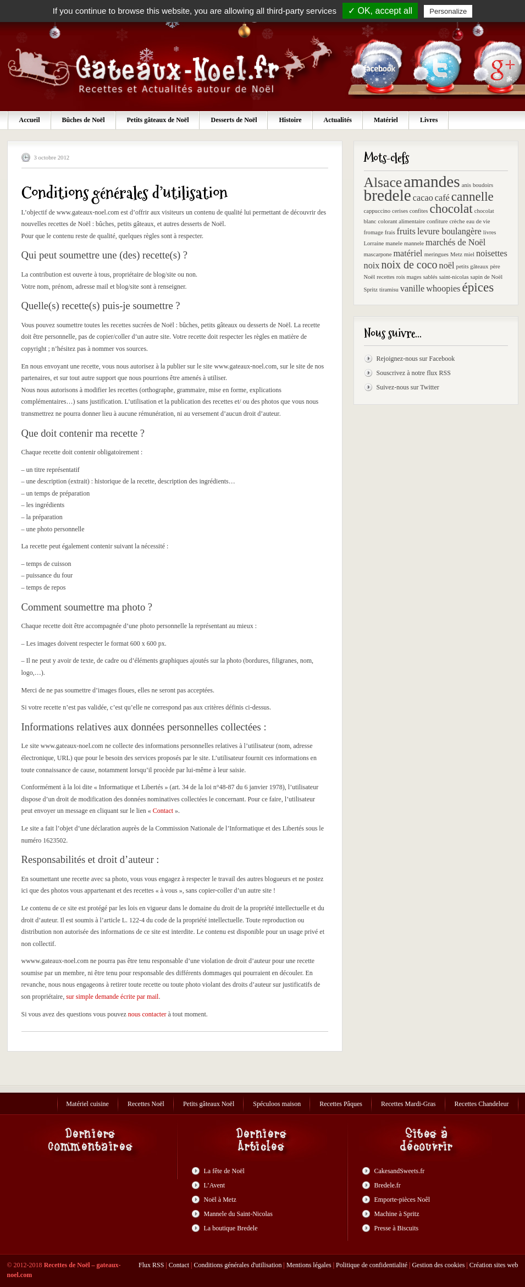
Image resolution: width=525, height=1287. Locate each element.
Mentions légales (308, 1265)
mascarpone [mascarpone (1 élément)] (378, 254)
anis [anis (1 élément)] (466, 185)
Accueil (29, 120)
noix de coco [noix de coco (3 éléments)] (409, 264)
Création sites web (493, 1265)
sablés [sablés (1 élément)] (430, 277)
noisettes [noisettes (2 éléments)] (491, 253)
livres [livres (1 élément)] (489, 232)
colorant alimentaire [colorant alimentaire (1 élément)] (401, 221)
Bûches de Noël (83, 120)
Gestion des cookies (438, 1265)
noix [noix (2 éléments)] (372, 266)
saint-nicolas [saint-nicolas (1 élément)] (454, 277)
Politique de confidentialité (371, 1265)
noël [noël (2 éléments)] (447, 266)
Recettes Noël (146, 1104)
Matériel (386, 120)
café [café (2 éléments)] (442, 198)
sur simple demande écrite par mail (112, 996)
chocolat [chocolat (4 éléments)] (450, 208)
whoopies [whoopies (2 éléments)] (443, 289)
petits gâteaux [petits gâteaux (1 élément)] (472, 266)
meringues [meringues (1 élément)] (436, 254)
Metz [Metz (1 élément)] (456, 254)
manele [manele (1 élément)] (393, 243)
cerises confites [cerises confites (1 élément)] (410, 211)
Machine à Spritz (396, 1214)
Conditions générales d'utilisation (237, 1265)
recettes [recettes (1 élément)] (386, 277)
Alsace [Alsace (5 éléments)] (383, 182)
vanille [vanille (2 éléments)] (412, 289)
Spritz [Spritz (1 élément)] (371, 290)
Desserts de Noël (234, 120)
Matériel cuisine (87, 1104)
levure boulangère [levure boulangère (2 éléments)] (449, 232)
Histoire (290, 120)
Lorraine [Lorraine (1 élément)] (374, 243)
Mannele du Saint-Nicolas (238, 1214)
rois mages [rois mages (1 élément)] (409, 277)
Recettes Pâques (340, 1104)
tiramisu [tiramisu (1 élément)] (389, 290)
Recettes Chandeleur (482, 1104)
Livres (429, 120)
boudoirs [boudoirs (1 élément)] (483, 185)
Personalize (448, 11)
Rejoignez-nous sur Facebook (416, 358)
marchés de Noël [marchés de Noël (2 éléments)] (455, 243)
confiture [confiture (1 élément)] (437, 221)
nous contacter (147, 1014)
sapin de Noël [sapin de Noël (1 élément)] (487, 277)
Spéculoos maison (277, 1104)
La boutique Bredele (231, 1228)
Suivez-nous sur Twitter (408, 387)
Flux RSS (151, 1265)
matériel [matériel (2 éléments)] (407, 253)
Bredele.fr (387, 1185)
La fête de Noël (224, 1171)
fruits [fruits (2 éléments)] (406, 232)
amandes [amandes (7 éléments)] (432, 181)
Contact (163, 811)
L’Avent (214, 1185)
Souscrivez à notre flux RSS (414, 373)
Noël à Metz (220, 1199)
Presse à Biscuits (396, 1228)
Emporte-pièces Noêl (402, 1199)
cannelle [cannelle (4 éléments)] (472, 196)
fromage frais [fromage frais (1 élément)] (379, 232)
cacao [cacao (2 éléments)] (423, 198)
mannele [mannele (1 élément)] (414, 243)
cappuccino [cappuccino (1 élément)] (377, 211)
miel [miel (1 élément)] (469, 254)
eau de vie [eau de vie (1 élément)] (478, 221)
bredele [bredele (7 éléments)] (387, 195)
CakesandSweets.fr (399, 1171)
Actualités (338, 120)
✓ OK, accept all (380, 10)
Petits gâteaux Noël (208, 1104)
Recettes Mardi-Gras (408, 1104)
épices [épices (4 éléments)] (478, 287)
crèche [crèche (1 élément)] (457, 221)
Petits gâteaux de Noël (158, 120)
